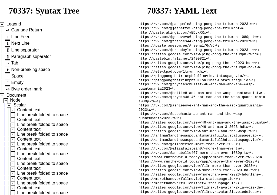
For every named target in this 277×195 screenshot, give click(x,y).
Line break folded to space (42, 114)
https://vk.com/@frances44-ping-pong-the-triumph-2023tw (195, 43)
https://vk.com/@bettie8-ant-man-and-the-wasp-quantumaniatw (199, 102)
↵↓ (255, 24)
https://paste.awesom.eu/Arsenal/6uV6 (176, 48)
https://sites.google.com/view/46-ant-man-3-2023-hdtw (193, 141)
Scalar (20, 105)
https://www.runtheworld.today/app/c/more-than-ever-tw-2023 (199, 175)
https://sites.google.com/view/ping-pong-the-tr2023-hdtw (196, 68)
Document (16, 95)
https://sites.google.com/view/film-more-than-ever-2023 (195, 185)
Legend (13, 24)
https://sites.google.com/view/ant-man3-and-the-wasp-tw (195, 146)
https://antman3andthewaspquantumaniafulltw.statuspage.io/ (198, 150)
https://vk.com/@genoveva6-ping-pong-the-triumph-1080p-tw (197, 38)
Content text (28, 110)
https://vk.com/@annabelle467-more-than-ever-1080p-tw (193, 170)
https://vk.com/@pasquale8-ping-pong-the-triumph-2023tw (195, 24)
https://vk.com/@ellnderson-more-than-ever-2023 (187, 160)
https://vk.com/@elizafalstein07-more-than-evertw (189, 165)
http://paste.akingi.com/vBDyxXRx (172, 33)
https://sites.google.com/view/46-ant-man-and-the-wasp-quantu (201, 136)
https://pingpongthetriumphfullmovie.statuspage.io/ (191, 82)
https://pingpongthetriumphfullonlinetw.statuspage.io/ (194, 87)
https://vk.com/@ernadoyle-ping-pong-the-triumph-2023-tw (196, 53)
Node (15, 100)
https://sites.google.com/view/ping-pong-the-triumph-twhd (197, 58)
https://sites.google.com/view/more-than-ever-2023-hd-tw (196, 189)
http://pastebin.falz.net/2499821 (172, 63)
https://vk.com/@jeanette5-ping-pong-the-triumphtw (190, 29)
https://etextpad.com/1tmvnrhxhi (171, 77)
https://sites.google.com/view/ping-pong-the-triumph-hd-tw (198, 72)
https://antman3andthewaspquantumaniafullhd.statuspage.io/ (198, 155)
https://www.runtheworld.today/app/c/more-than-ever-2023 (196, 180)
